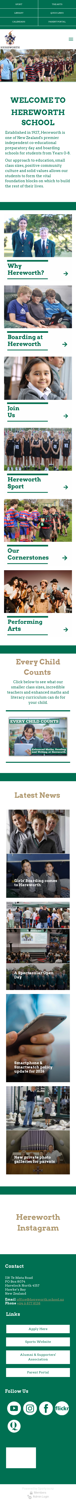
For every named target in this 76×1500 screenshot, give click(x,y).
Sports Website (38, 1342)
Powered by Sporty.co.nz (38, 1488)
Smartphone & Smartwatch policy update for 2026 (33, 1067)
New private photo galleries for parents (34, 1159)
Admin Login (38, 1496)
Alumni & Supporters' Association (38, 1357)
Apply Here (38, 1329)
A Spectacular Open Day (34, 975)
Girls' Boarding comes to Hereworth (35, 883)
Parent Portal (38, 1372)
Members (38, 1492)
